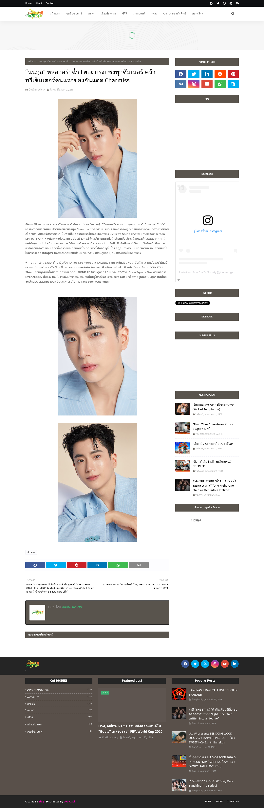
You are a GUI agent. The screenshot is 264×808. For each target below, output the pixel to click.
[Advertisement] (207, 138)
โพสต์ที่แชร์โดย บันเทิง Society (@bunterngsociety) (210, 272)
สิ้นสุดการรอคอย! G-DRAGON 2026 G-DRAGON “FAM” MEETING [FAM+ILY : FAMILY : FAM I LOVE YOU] (212, 762)
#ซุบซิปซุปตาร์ (59, 731)
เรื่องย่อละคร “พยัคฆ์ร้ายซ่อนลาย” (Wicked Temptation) (214, 407)
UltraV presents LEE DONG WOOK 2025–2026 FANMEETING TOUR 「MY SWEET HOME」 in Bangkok (212, 738)
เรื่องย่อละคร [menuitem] (108, 13)
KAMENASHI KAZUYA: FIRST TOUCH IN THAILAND (213, 692)
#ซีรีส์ (59, 717)
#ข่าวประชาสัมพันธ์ (59, 690)
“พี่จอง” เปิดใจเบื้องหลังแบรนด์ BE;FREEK (212, 464)
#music (59, 703)
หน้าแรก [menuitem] (55, 13)
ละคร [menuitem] (91, 13)
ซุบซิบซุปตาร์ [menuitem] (74, 13)
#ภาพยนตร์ (59, 697)
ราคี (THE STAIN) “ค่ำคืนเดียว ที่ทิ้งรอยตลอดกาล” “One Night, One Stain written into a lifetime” (214, 485)
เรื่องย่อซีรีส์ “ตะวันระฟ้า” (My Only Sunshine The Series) (211, 783)
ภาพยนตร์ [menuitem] (139, 13)
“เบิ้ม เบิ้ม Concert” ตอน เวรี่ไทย (213, 444)
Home (28, 3)
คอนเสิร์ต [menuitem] (197, 13)
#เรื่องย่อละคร (59, 724)
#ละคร (59, 710)
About (39, 3)
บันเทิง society (37, 89)
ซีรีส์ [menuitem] (124, 13)
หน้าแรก (32, 61)
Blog (41, 801)
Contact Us (233, 801)
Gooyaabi (69, 801)
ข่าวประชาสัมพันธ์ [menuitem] (174, 13)
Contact (50, 3)
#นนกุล (42, 61)
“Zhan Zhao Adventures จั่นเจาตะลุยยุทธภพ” (213, 427)
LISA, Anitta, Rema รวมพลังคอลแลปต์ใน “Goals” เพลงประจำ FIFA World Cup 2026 (130, 729)
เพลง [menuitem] (154, 13)
